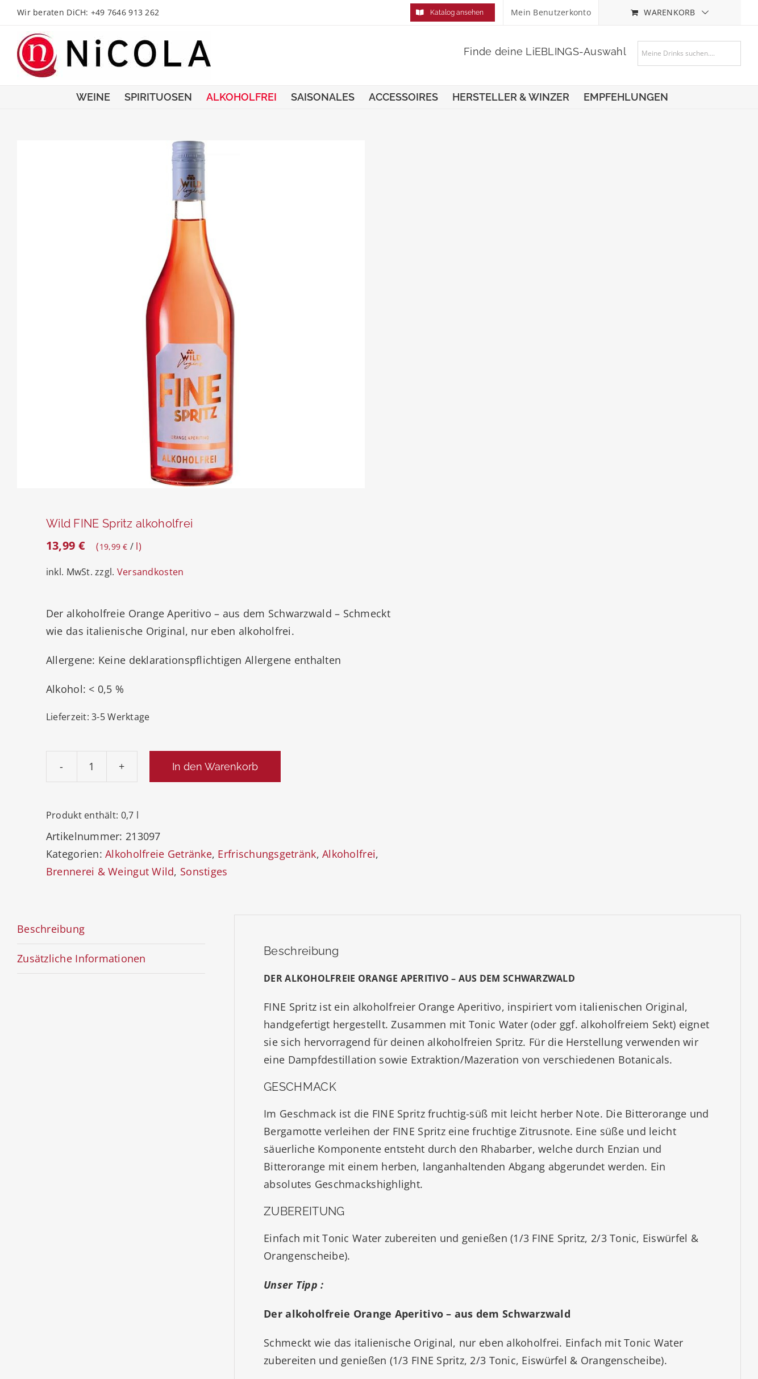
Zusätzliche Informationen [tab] (81, 958)
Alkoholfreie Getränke (158, 854)
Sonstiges (203, 871)
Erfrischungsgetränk (267, 854)
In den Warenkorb (215, 766)
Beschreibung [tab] (51, 929)
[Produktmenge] (92, 766)
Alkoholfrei (349, 854)
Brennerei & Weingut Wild (110, 871)
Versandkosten (150, 572)
